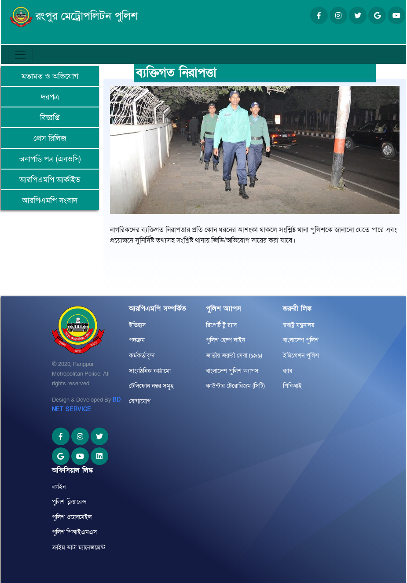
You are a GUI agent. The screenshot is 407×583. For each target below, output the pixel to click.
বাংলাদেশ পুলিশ (301, 340)
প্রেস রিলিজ (49, 138)
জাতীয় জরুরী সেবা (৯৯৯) (234, 355)
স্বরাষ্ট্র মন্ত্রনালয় (298, 325)
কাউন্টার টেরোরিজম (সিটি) (235, 386)
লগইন (59, 487)
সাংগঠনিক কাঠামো (150, 371)
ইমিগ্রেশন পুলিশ (301, 355)
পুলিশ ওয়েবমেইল (72, 517)
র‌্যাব (287, 371)
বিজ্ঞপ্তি (49, 118)
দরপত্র (50, 97)
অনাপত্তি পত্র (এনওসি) (50, 159)
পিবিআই (292, 386)
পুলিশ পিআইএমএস (74, 532)
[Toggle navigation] (20, 54)
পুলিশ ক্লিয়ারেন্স (69, 502)
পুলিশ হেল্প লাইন (225, 340)
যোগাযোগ (139, 401)
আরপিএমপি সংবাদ (49, 201)
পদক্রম (137, 340)
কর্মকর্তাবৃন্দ (142, 355)
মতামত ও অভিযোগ (50, 76)
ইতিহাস (137, 325)
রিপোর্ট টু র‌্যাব (221, 325)
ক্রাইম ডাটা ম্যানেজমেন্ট (78, 547)
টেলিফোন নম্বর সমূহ (151, 386)
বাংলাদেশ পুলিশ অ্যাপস (232, 371)
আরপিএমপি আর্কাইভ (50, 180)
